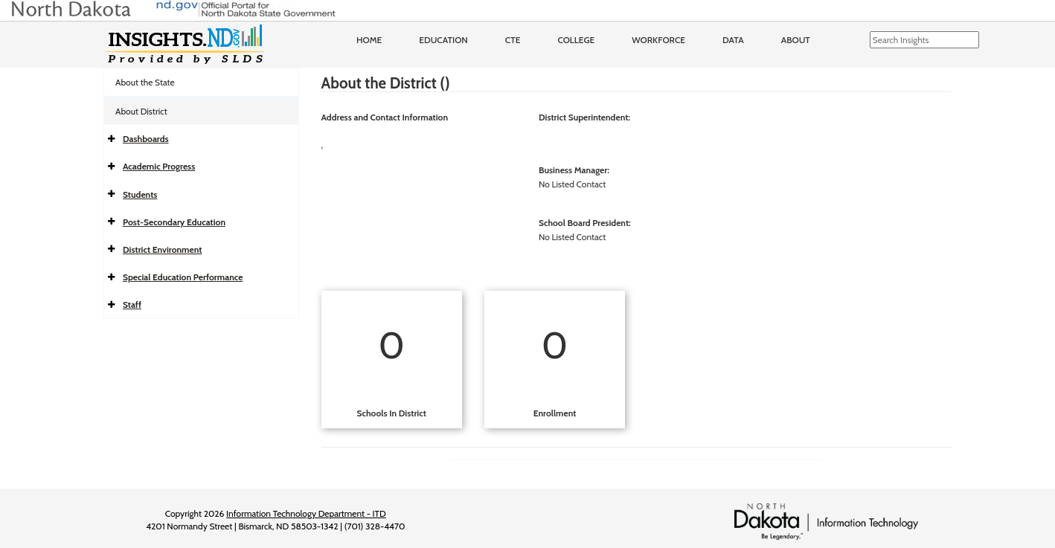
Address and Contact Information (385, 117)
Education (443, 39)
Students (140, 194)
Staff (132, 304)
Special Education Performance (183, 277)
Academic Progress (159, 166)
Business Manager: (574, 169)
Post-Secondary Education (174, 222)
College (575, 39)
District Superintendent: (584, 117)
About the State (145, 82)
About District (141, 111)
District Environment (162, 249)
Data (733, 39)
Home (369, 39)
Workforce (658, 39)
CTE (513, 39)
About (795, 39)
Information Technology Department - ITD (306, 513)
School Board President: (585, 222)
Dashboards (146, 138)
